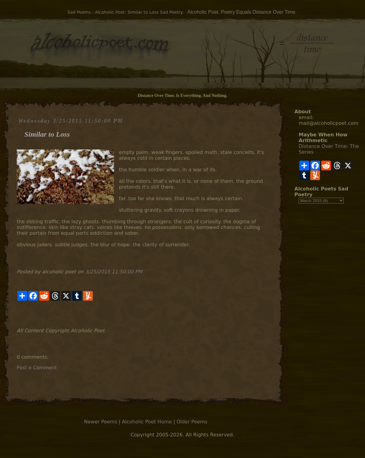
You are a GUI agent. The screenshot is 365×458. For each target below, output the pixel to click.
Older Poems (191, 422)
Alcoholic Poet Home (147, 422)
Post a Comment (37, 368)
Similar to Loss (47, 134)
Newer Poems (100, 422)
